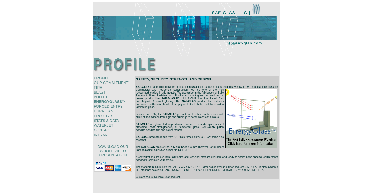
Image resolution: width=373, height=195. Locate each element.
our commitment (111, 83)
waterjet (103, 125)
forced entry (108, 106)
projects (104, 116)
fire (98, 87)
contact (102, 130)
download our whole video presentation (113, 151)
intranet (103, 135)
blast (99, 92)
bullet (101, 97)
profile (102, 78)
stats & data (106, 121)
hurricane (105, 111)
